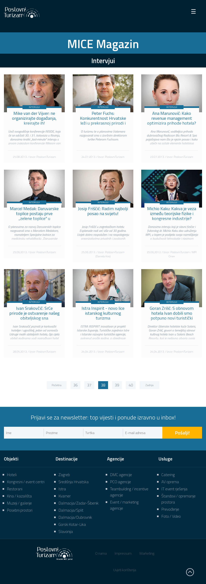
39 (117, 385)
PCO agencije (120, 482)
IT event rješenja (174, 489)
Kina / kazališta (19, 496)
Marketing (146, 553)
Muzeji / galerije (19, 503)
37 (89, 385)
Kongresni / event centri (25, 482)
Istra (62, 489)
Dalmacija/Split (70, 510)
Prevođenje (170, 509)
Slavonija (65, 531)
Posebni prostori (19, 510)
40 (131, 385)
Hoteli (12, 475)
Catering (168, 475)
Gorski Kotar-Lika (72, 524)
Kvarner (64, 496)
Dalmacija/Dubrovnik (75, 517)
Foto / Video (171, 516)
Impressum (123, 553)
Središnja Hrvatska (73, 482)
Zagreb (64, 475)
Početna (56, 385)
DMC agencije (121, 475)
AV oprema (170, 482)
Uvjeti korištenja (124, 570)
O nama (101, 553)
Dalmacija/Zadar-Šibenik (78, 503)
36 (75, 385)
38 (103, 385)
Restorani (14, 489)
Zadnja (149, 385)
